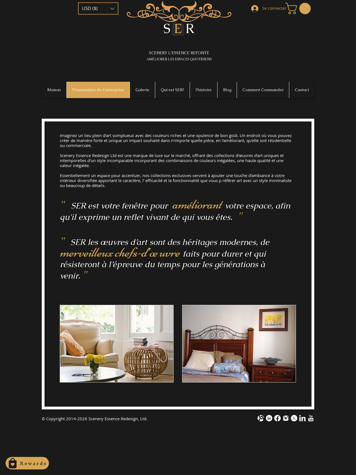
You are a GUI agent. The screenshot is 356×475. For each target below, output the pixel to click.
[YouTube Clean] (311, 418)
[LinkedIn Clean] (302, 418)
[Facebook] (277, 418)
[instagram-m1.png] (286, 418)
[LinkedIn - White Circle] (269, 418)
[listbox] (98, 8)
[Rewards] (27, 463)
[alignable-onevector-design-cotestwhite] (261, 418)
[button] (98, 8)
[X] (294, 418)
